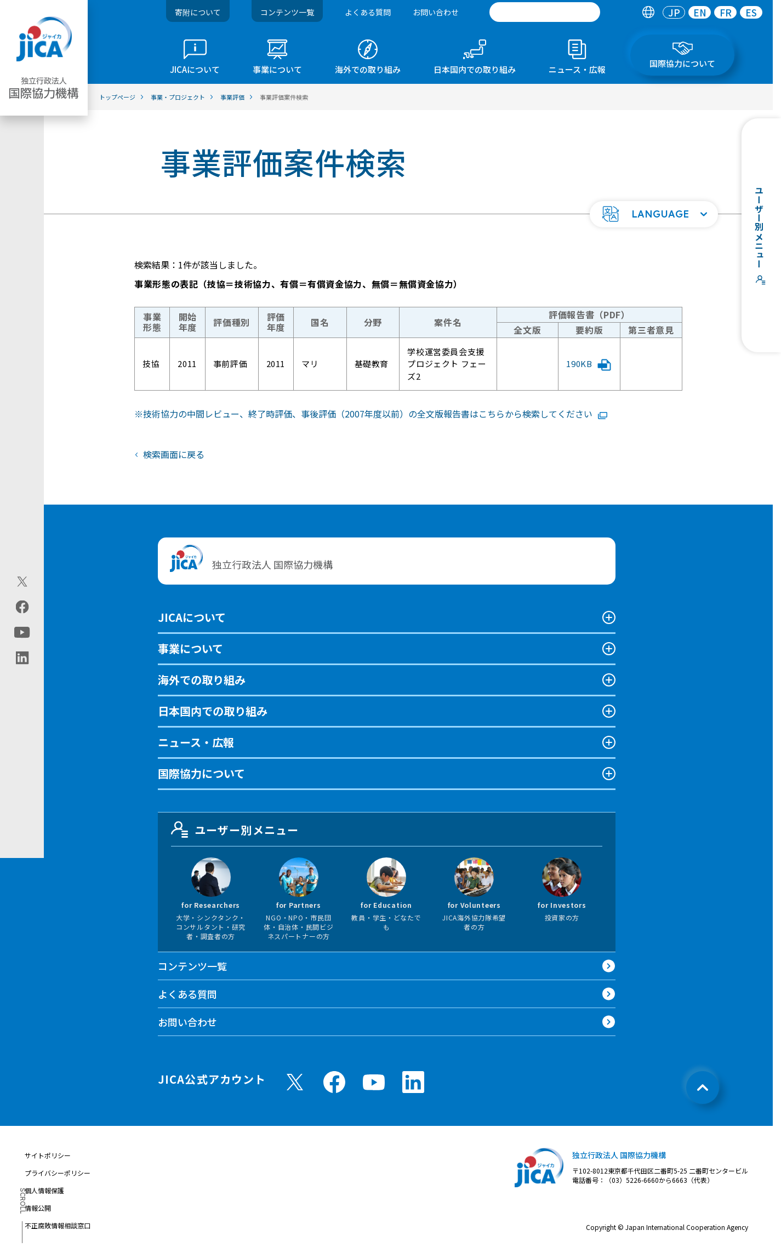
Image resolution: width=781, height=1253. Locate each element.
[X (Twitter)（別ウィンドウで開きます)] (22, 581)
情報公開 (38, 1207)
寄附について (198, 12)
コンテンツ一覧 (287, 12)
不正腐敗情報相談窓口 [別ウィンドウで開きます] (57, 1225)
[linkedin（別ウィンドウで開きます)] (22, 657)
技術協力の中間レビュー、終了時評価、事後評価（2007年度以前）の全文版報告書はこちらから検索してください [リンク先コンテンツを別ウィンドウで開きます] (375, 413)
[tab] (648, 12)
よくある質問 (368, 12)
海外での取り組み (202, 680)
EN (699, 12)
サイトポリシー (48, 1155)
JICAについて (192, 617)
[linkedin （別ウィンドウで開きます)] (413, 1082)
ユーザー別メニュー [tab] (235, 829)
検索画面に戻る (173, 454)
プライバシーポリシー (57, 1172)
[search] (544, 12)
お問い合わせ (436, 12)
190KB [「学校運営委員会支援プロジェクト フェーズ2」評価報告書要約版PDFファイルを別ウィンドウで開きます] (588, 364)
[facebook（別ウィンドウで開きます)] (22, 606)
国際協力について (201, 773)
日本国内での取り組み (212, 711)
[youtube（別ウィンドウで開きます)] (22, 632)
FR (726, 12)
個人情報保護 (44, 1190)
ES (751, 12)
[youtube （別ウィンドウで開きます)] (374, 1082)
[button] (654, 214)
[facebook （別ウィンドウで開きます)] (334, 1082)
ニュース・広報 (196, 742)
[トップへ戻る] (702, 1087)
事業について (190, 648)
